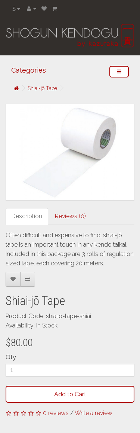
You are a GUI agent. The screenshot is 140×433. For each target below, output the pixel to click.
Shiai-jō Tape (42, 88)
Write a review (93, 413)
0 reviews (56, 413)
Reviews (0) (70, 216)
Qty (11, 357)
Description (27, 216)
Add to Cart (70, 394)
